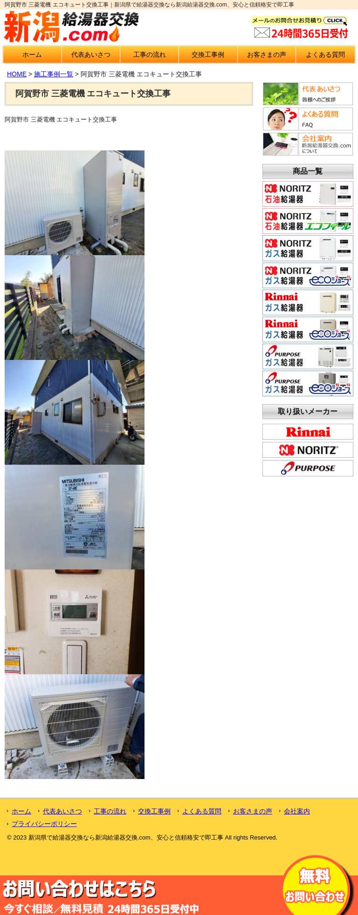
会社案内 (297, 811)
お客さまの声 (266, 54)
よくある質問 (325, 54)
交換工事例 (208, 54)
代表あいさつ (90, 54)
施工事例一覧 (53, 74)
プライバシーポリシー (44, 823)
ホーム (32, 54)
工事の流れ (149, 54)
